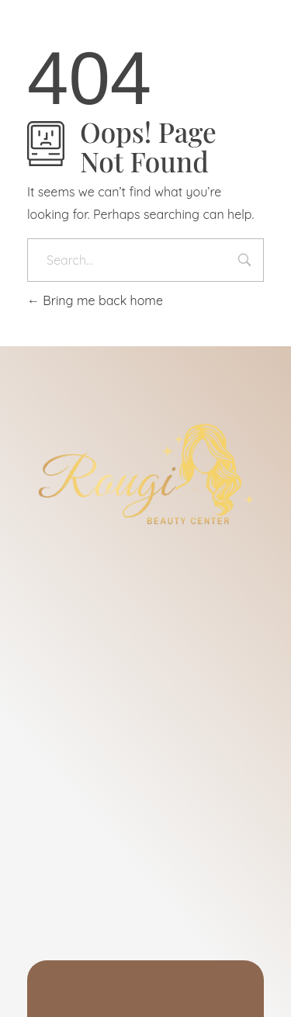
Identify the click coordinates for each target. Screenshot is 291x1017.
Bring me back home (95, 300)
